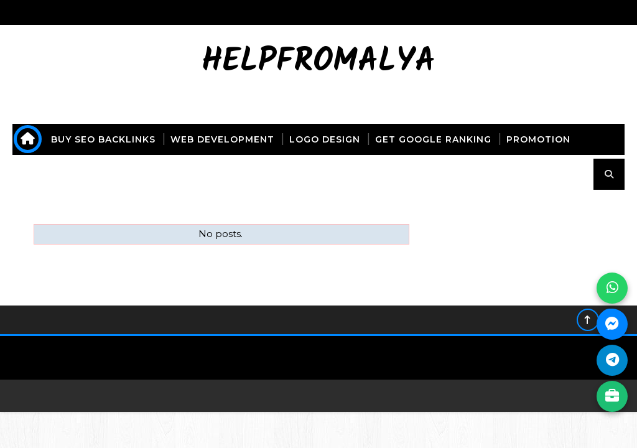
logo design (324, 139)
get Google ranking (433, 139)
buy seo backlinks (103, 139)
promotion (538, 139)
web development (222, 139)
